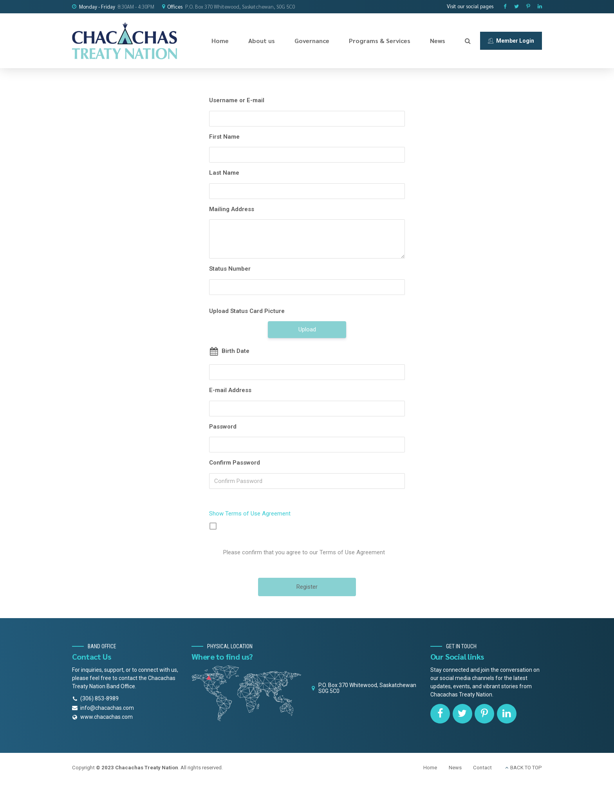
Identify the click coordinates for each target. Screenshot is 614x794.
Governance (311, 40)
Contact (482, 767)
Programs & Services (379, 40)
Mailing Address (231, 209)
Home (220, 40)
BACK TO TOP (526, 767)
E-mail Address (230, 390)
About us (261, 40)
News (437, 40)
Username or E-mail (236, 100)
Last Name (224, 172)
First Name (224, 136)
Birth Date (235, 350)
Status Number (230, 268)
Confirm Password (234, 462)
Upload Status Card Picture (247, 311)
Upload (307, 329)
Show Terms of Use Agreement (250, 513)
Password (223, 426)
